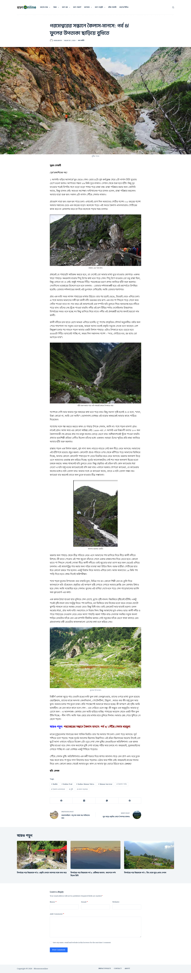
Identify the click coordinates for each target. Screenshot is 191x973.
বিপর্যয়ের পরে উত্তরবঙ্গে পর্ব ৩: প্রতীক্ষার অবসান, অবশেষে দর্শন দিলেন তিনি (93, 874)
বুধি (71, 789)
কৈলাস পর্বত (122, 784)
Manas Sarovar (105, 784)
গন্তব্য (56, 7)
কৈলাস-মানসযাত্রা (58, 789)
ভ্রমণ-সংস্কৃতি (100, 7)
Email (84, 902)
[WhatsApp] (107, 801)
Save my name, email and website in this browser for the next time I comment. (82, 942)
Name (53, 902)
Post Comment (58, 949)
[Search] (173, 7)
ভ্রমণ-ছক (66, 7)
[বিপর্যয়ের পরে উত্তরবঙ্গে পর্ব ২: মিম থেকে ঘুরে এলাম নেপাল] (149, 855)
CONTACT (118, 969)
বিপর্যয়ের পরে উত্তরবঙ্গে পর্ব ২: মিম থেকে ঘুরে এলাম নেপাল (145, 872)
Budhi (54, 784)
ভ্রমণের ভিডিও (123, 7)
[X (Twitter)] (84, 801)
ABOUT (127, 969)
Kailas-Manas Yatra (85, 784)
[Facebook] (61, 801)
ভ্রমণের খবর (45, 7)
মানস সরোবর (82, 789)
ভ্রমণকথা (88, 7)
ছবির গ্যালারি (112, 7)
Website (115, 902)
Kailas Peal (67, 784)
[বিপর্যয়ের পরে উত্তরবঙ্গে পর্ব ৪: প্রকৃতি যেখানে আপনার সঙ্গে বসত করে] (42, 855)
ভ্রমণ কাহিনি (81, 40)
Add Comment (57, 914)
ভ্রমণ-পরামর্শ (77, 7)
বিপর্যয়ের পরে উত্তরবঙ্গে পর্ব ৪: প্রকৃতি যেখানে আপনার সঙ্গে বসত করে (42, 872)
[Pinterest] (129, 801)
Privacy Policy (105, 969)
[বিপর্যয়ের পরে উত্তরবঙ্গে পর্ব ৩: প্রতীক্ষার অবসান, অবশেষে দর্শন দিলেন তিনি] (95, 855)
